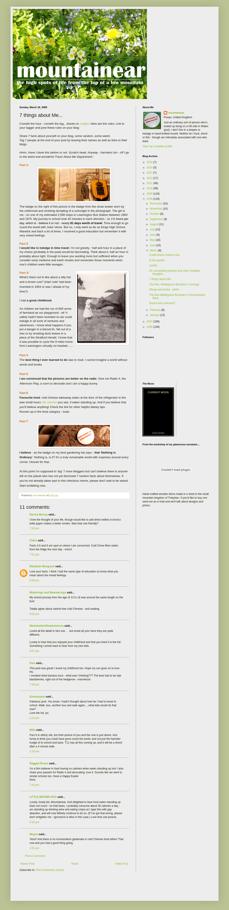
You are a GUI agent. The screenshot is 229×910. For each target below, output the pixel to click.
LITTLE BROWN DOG (43, 797)
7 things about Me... (161, 279)
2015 (150, 162)
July (152, 229)
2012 (150, 178)
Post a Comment (35, 855)
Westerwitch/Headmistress (47, 625)
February (155, 309)
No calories (49, 402)
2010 (150, 188)
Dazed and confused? (162, 303)
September (157, 219)
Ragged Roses (39, 763)
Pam (32, 663)
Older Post (121, 863)
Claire (33, 540)
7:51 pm (34, 554)
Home (74, 863)
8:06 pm (34, 580)
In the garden (157, 260)
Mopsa (34, 834)
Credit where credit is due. (164, 254)
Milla (33, 729)
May (153, 240)
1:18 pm (34, 751)
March (154, 250)
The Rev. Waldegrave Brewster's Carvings (174, 284)
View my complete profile (157, 146)
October (155, 213)
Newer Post (27, 863)
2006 (150, 326)
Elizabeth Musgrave (42, 566)
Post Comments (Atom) (50, 870)
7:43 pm (34, 528)
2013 (150, 172)
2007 (150, 321)
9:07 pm (34, 651)
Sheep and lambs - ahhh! (164, 289)
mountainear (176, 112)
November (156, 208)
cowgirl (84, 123)
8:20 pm (34, 822)
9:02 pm (34, 614)
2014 (150, 167)
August (154, 224)
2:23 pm (34, 718)
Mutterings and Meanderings (48, 592)
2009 (150, 193)
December (156, 203)
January (155, 315)
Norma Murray (39, 514)
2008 (150, 198)
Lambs (153, 265)
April (153, 245)
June (153, 234)
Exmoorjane (37, 696)
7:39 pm (34, 684)
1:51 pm (34, 848)
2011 (150, 183)
